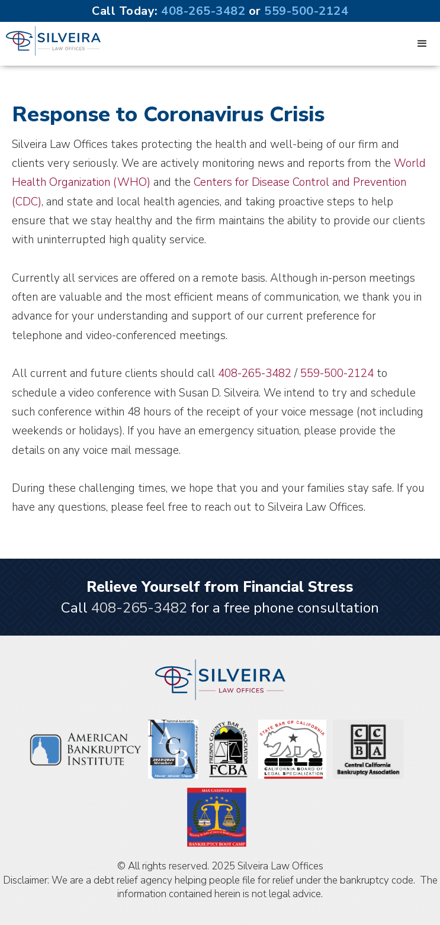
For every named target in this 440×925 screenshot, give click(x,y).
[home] (50, 41)
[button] (422, 44)
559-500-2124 (306, 11)
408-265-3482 (203, 11)
